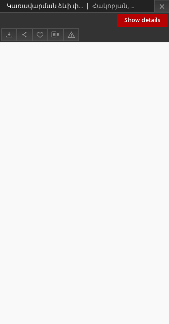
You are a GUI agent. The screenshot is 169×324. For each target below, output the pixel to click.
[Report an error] (71, 34)
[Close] (161, 6)
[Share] (24, 34)
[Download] (9, 34)
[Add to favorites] (40, 34)
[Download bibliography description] (55, 34)
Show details (142, 20)
